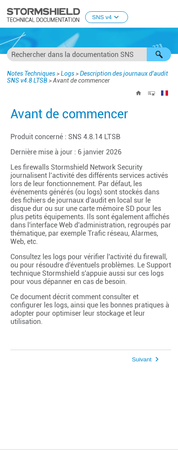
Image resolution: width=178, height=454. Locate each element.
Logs (67, 73)
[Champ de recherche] (89, 54)
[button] (159, 54)
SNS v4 (106, 17)
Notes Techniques (31, 73)
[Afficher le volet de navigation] (167, 14)
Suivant (142, 359)
